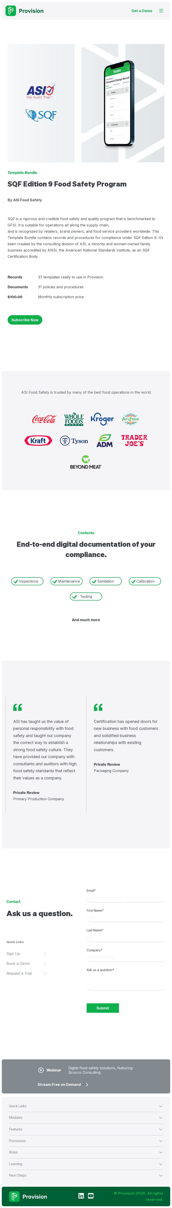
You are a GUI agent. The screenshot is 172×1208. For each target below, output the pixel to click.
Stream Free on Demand (59, 1084)
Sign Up (13, 953)
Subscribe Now (25, 320)
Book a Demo (18, 963)
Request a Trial (19, 973)
